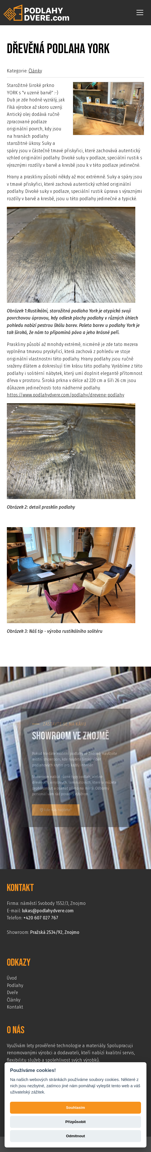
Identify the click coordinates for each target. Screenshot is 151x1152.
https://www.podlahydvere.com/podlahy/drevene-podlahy (65, 395)
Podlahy (15, 985)
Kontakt (15, 1007)
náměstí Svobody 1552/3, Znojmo (53, 903)
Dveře (12, 993)
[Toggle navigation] (140, 12)
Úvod (12, 978)
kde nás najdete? (58, 805)
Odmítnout (75, 1136)
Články (35, 71)
